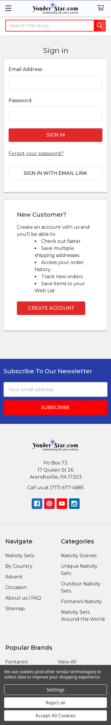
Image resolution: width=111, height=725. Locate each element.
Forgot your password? (36, 153)
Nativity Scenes (78, 555)
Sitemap (15, 608)
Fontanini (16, 662)
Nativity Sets (19, 555)
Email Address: (26, 69)
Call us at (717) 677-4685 (55, 487)
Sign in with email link (55, 173)
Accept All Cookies (56, 715)
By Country (19, 566)
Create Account (51, 308)
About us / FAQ (23, 598)
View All (67, 662)
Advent (14, 577)
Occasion (16, 587)
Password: (20, 100)
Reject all (55, 702)
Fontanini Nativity (81, 601)
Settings (55, 689)
